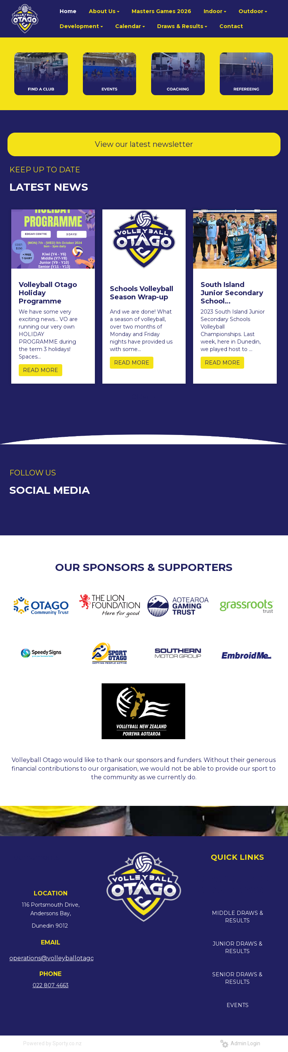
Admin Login (240, 1043)
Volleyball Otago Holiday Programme (48, 293)
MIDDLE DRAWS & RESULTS (237, 917)
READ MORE (40, 370)
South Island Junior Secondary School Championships (232, 293)
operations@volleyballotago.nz (56, 958)
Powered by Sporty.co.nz (52, 1043)
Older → (144, 396)
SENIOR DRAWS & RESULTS (237, 978)
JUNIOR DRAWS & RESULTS (237, 947)
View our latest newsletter (144, 144)
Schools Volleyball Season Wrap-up (141, 293)
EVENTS (237, 1005)
